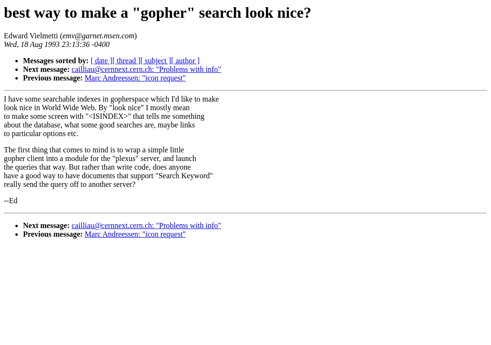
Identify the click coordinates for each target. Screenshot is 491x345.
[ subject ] (155, 61)
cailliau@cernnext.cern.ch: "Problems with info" (146, 69)
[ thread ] (126, 61)
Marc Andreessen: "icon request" (135, 78)
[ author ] (185, 61)
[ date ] (101, 61)
